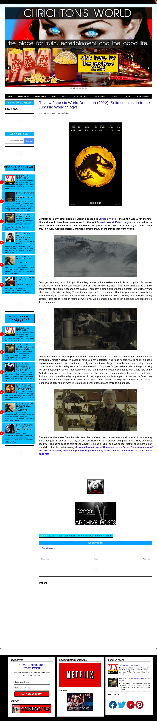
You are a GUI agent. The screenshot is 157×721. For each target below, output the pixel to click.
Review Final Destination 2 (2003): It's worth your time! (24, 367)
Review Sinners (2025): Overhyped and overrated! (24, 387)
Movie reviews (85, 536)
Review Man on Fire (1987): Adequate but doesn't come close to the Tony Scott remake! (25, 238)
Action (59, 536)
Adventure (69, 536)
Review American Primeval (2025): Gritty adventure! (24, 259)
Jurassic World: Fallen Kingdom (115, 222)
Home (96, 559)
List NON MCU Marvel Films (23, 177)
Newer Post (45, 559)
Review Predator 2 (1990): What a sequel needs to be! (25, 428)
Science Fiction (103, 536)
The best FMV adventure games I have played (25, 216)
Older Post (146, 559)
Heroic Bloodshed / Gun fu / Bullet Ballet (25, 280)
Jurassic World (107, 219)
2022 (51, 536)
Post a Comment (48, 548)
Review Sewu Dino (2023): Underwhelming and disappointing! (25, 197)
